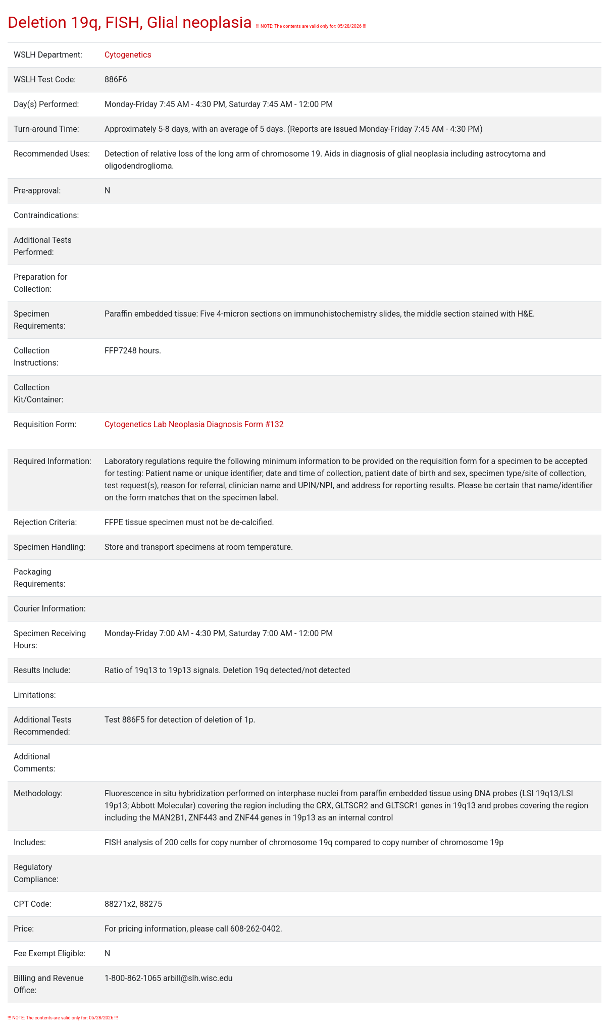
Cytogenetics (128, 55)
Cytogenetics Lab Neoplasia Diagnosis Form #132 (194, 424)
